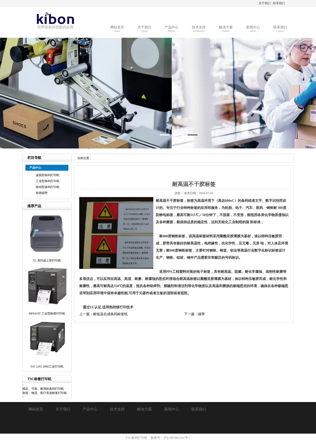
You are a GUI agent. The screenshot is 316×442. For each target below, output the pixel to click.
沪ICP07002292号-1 (176, 438)
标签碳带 (42, 193)
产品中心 (90, 409)
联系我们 (279, 3)
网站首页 (35, 409)
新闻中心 (171, 409)
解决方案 (144, 409)
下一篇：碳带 (194, 314)
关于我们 (265, 3)
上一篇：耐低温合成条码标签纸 (103, 314)
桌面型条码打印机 (47, 175)
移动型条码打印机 (47, 187)
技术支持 (117, 409)
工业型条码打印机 (47, 181)
